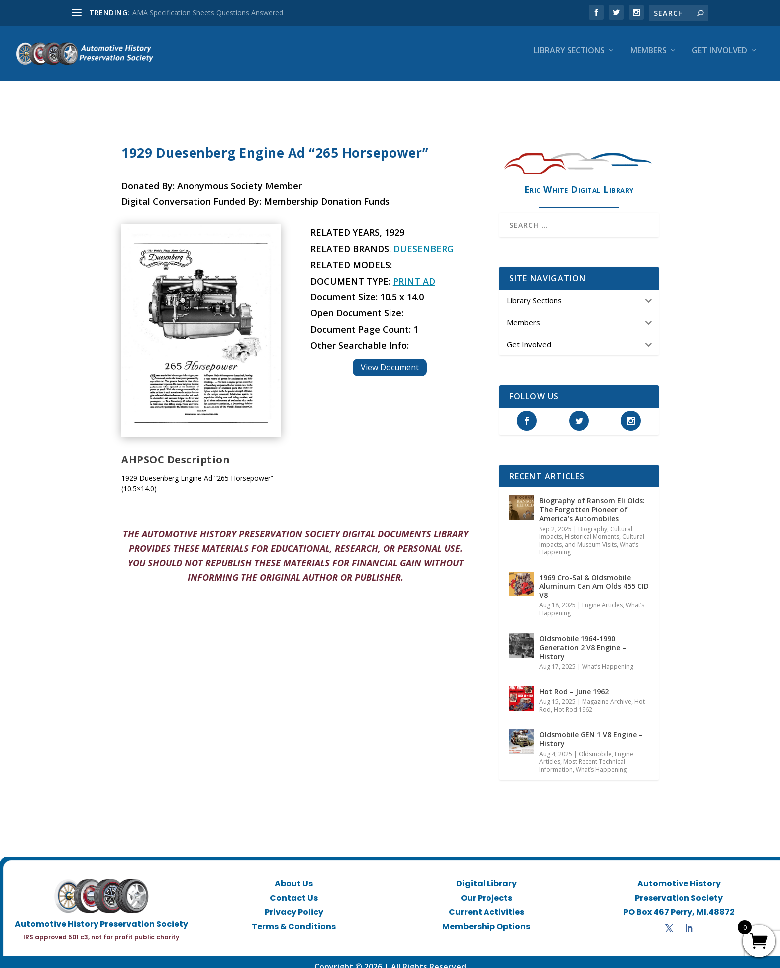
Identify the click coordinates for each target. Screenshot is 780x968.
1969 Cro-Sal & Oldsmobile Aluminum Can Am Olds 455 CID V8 (594, 577)
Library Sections (569, 58)
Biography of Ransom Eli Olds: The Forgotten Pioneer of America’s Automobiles (592, 500)
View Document (390, 358)
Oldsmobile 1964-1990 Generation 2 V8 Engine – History (582, 638)
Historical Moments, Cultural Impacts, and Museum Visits (591, 531)
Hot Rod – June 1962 (574, 682)
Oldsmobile (595, 745)
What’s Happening (607, 657)
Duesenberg (423, 240)
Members (648, 58)
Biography (592, 520)
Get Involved (719, 58)
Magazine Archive (606, 692)
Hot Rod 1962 (573, 700)
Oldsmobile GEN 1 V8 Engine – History (591, 730)
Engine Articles (602, 596)
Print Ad (414, 272)
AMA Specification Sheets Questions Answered (207, 12)
